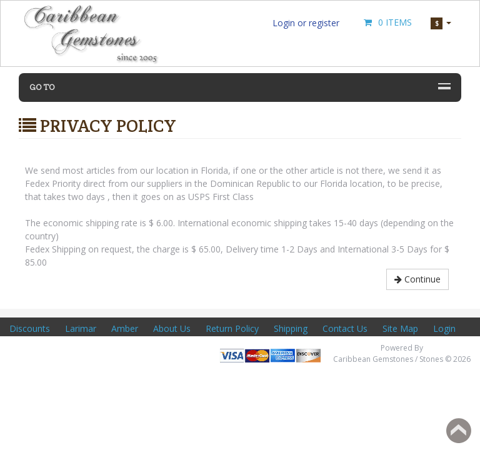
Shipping (291, 328)
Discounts (29, 328)
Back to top (459, 430)
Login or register (305, 23)
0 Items (387, 22)
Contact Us (345, 328)
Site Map (400, 328)
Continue (417, 279)
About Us (172, 328)
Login (444, 328)
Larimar (80, 328)
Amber (124, 328)
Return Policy (232, 328)
